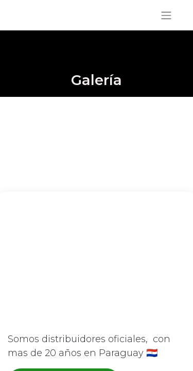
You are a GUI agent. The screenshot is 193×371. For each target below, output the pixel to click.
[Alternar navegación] (166, 15)
